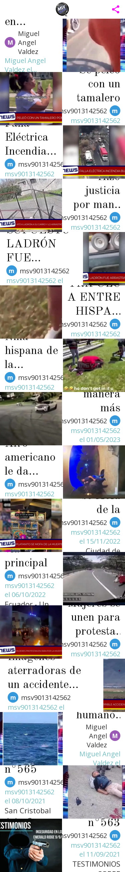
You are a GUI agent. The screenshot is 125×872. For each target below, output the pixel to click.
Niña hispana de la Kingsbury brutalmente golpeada (31, 351)
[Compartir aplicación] (116, 9)
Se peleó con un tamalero (98, 84)
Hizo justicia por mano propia (96, 191)
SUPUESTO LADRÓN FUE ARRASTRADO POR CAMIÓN (39, 245)
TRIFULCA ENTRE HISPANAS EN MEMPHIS (93, 298)
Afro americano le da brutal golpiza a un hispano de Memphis (31, 458)
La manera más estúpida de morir (99, 395)
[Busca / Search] (98, 9)
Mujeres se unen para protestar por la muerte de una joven (93, 618)
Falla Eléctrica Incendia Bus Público (26, 138)
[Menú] (9, 9)
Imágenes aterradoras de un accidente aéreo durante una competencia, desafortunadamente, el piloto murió (50, 671)
